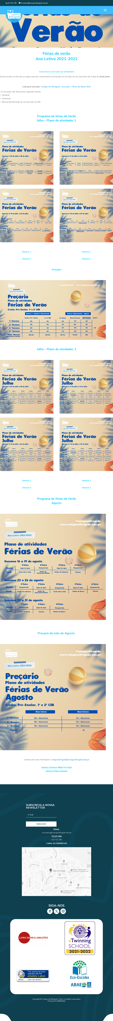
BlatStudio (61, 1001)
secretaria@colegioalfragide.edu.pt (56, 840)
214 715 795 (56, 844)
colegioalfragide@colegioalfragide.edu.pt (70, 759)
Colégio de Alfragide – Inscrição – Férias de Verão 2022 (66, 86)
